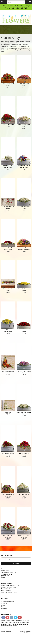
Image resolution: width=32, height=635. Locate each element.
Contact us (4, 603)
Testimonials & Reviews (7, 601)
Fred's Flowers (16, 19)
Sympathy (7, 26)
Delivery (3, 605)
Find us (3, 577)
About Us (3, 600)
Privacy (3, 607)
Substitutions (4, 608)
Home (2, 26)
